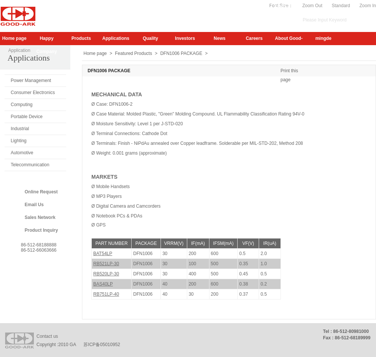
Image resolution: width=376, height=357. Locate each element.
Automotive (22, 152)
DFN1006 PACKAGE (181, 53)
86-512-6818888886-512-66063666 (39, 247)
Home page (14, 38)
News (219, 38)
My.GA (243, 5)
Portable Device (27, 116)
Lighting (19, 140)
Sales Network (40, 217)
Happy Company (46, 40)
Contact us (47, 336)
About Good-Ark (288, 40)
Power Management (31, 80)
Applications (115, 38)
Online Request (41, 191)
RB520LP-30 (106, 273)
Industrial (20, 128)
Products (81, 38)
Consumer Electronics (33, 92)
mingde (323, 38)
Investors (185, 38)
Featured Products (133, 53)
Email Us (34, 204)
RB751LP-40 (106, 294)
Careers (254, 38)
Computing (22, 104)
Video (262, 5)
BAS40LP (103, 284)
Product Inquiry (41, 230)
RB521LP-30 (106, 263)
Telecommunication (30, 164)
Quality (150, 38)
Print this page (289, 71)
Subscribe (220, 5)
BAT (102, 253)
